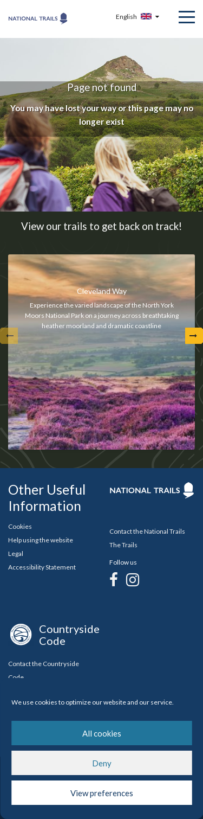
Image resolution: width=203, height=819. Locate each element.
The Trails (123, 545)
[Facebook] (113, 579)
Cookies (20, 526)
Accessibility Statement (42, 567)
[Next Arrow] (193, 336)
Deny (102, 763)
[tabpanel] (101, 352)
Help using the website (40, 540)
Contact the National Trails (147, 531)
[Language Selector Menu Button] (138, 16)
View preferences (101, 793)
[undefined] (10, 336)
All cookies (101, 733)
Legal (15, 553)
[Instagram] (132, 579)
